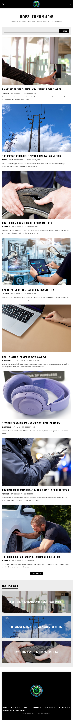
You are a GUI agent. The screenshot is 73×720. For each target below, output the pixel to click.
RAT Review (16, 427)
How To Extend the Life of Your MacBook (24, 356)
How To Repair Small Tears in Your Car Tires (27, 223)
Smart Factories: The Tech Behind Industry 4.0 (28, 289)
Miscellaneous (7, 160)
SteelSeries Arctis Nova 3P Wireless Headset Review (31, 423)
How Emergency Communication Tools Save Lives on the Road (35, 490)
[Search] (64, 31)
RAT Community (16, 93)
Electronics (6, 360)
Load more (36, 573)
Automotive (6, 226)
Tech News (6, 93)
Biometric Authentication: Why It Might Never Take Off (32, 89)
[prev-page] (62, 594)
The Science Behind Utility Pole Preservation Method (31, 156)
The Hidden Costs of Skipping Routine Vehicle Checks (31, 557)
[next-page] (67, 594)
